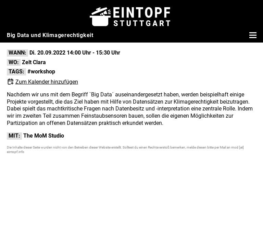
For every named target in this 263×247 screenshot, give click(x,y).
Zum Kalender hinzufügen (46, 82)
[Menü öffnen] (252, 35)
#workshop (41, 71)
